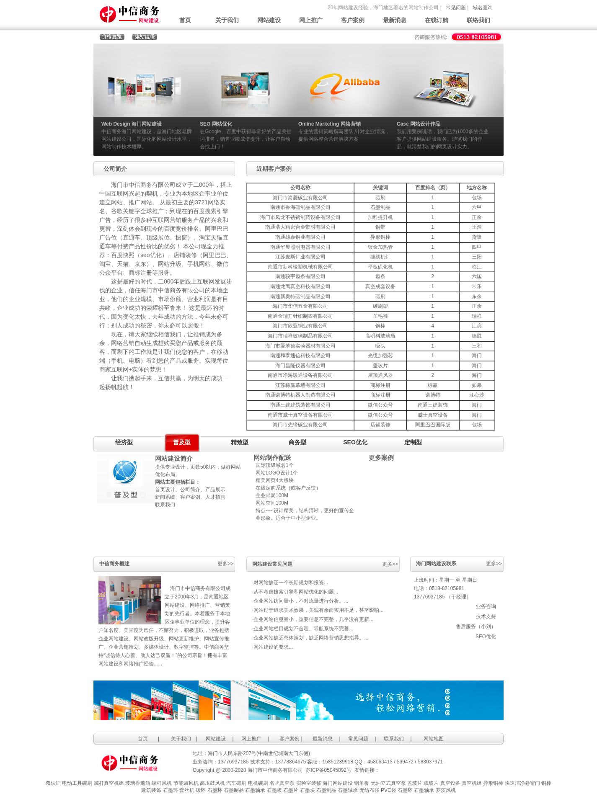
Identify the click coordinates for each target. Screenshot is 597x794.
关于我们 (227, 20)
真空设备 (450, 783)
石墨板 (274, 790)
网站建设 (269, 20)
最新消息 (394, 20)
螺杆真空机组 (109, 783)
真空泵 (287, 783)
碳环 (201, 790)
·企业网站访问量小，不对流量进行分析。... (300, 601)
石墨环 (170, 790)
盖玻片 (414, 783)
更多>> (225, 564)
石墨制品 (234, 790)
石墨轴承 (255, 790)
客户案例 (352, 20)
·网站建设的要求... (272, 647)
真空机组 (472, 783)
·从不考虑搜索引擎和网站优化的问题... (295, 592)
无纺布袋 (369, 790)
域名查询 (483, 7)
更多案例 (381, 457)
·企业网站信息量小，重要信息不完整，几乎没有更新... (312, 619)
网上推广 (311, 20)
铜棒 (546, 783)
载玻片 (431, 783)
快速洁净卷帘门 (522, 783)
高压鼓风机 (212, 783)
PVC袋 (388, 790)
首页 (185, 20)
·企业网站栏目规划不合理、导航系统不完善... (302, 629)
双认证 (53, 783)
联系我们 (394, 739)
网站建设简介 (174, 458)
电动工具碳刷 (77, 783)
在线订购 (436, 20)
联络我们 (478, 20)
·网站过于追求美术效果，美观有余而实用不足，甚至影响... (317, 610)
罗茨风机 (446, 790)
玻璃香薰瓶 (137, 783)
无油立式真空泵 (388, 783)
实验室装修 (308, 783)
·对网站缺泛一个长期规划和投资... (290, 582)
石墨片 (290, 790)
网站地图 (434, 739)
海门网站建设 (338, 783)
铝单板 (361, 783)
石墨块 (307, 790)
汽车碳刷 (236, 783)
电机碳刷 (258, 783)
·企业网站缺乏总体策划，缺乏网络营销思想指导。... (310, 638)
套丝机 (186, 790)
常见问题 (456, 7)
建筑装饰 (151, 790)
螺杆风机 (162, 783)
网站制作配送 (272, 457)
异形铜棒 (493, 783)
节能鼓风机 (186, 783)
